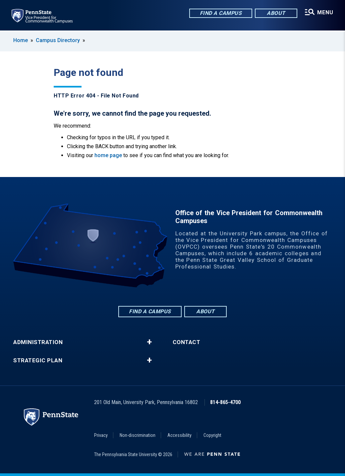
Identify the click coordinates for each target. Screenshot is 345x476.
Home (20, 40)
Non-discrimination (137, 435)
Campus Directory (58, 40)
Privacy (101, 435)
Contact (187, 342)
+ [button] (149, 342)
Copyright (212, 435)
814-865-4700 (225, 402)
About (275, 13)
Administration (38, 342)
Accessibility (179, 435)
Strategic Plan (37, 360)
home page (108, 155)
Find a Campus (221, 13)
